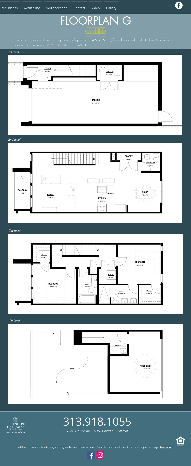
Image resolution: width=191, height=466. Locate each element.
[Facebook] (179, 5)
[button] (32, 6)
